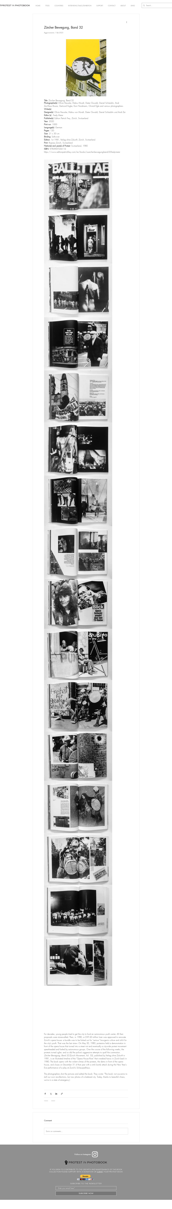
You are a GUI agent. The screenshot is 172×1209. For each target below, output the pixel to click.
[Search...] (158, 5)
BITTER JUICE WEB (91, 1204)
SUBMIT (100, 1172)
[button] (85, 1177)
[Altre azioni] (126, 22)
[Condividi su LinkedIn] (56, 1094)
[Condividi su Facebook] (45, 1094)
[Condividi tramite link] (62, 1094)
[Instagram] (95, 1154)
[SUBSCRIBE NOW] (86, 1193)
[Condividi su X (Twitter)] (51, 1094)
